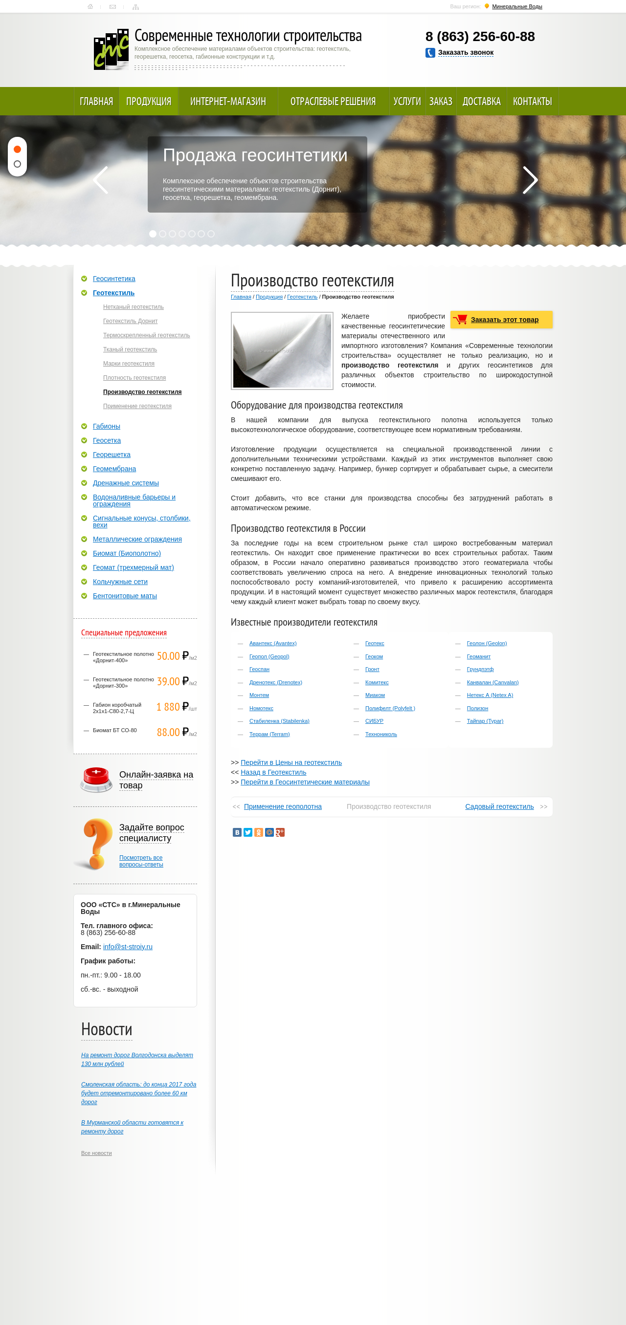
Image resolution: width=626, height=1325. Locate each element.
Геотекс (374, 643)
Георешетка (112, 454)
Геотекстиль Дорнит (130, 321)
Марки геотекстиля (129, 363)
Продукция (149, 101)
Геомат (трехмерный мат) (133, 567)
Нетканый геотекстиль (133, 307)
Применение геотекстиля (137, 406)
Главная (90, 7)
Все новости (96, 1153)
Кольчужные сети (120, 581)
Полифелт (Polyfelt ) (390, 708)
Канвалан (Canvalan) (493, 682)
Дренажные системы (126, 482)
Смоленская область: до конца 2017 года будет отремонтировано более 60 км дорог (138, 1093)
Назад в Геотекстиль (273, 772)
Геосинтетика (114, 278)
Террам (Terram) (269, 734)
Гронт (372, 669)
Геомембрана (114, 468)
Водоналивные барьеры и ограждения (134, 500)
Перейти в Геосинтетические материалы (305, 782)
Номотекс (261, 708)
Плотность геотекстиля (134, 377)
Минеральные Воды (517, 6)
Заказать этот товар (505, 320)
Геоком (374, 656)
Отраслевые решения (333, 101)
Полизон (477, 708)
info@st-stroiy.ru (128, 947)
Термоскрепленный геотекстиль (146, 335)
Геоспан (259, 669)
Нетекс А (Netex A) (490, 695)
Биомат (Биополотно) (127, 553)
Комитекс (377, 682)
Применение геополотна (283, 806)
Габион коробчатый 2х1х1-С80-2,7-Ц (117, 708)
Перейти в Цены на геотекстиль (291, 762)
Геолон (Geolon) (487, 643)
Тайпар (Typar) (485, 721)
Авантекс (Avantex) (273, 643)
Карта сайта (136, 7)
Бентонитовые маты (125, 595)
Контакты (113, 7)
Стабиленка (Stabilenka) (279, 721)
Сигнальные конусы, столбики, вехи (142, 521)
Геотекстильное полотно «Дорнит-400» (123, 657)
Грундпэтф (480, 669)
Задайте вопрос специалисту (151, 833)
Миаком (375, 695)
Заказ (440, 101)
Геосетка (107, 440)
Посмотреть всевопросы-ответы (141, 861)
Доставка (482, 101)
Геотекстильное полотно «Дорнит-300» (123, 682)
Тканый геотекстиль (130, 349)
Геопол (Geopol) (269, 656)
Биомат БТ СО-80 (115, 730)
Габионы (106, 426)
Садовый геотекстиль (499, 806)
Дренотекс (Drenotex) (275, 682)
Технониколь (381, 734)
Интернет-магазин (228, 101)
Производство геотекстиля (142, 392)
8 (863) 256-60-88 (480, 36)
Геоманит (479, 656)
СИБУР (374, 721)
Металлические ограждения (137, 539)
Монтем (259, 695)
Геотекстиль (302, 297)
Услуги (407, 101)
